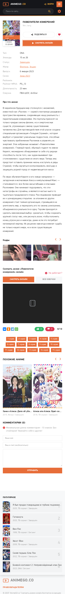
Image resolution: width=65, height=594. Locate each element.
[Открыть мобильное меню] (59, 4)
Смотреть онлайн (44, 43)
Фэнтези (24, 67)
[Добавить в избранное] (59, 34)
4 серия (43, 339)
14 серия (44, 350)
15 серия (56, 350)
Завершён (25, 62)
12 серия (21, 350)
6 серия (10, 344)
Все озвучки (49, 279)
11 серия (9, 350)
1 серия (11, 339)
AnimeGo (14, 4)
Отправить (32, 470)
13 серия (32, 350)
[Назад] (56, 239)
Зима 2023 (25, 76)
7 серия (21, 344)
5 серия (54, 339)
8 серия (32, 344)
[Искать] (49, 11)
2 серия (21, 339)
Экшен (33, 67)
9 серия (42, 344)
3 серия (32, 339)
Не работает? (55, 273)
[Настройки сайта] (59, 11)
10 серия (54, 344)
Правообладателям (13, 587)
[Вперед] (60, 239)
